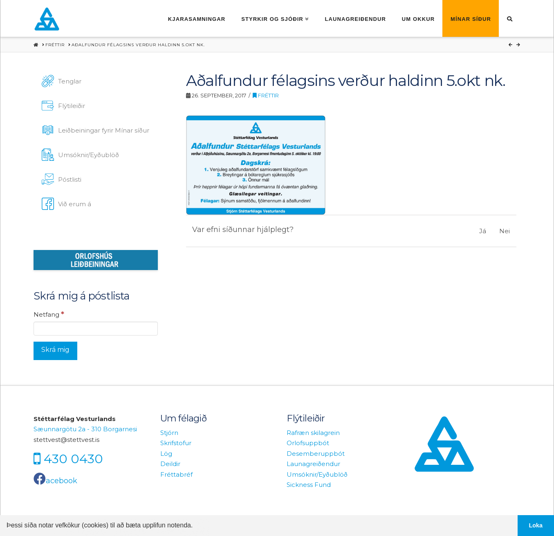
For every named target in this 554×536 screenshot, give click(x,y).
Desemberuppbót (316, 453)
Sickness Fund (309, 485)
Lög (166, 453)
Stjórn (169, 433)
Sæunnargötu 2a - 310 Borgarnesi (85, 429)
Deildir (170, 464)
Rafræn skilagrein (313, 433)
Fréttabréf (176, 474)
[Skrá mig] (55, 351)
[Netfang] (96, 329)
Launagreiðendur (313, 464)
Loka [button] (536, 525)
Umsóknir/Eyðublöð (317, 474)
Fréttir (266, 95)
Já (482, 231)
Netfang (49, 314)
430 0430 (73, 458)
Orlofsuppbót (308, 443)
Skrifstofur (175, 443)
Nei (504, 231)
